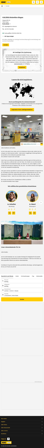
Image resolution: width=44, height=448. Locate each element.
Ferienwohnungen (25, 276)
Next (41, 202)
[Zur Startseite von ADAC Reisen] (6, 2)
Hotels (17, 276)
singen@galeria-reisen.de (10, 26)
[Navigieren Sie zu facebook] (8, 439)
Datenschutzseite (18, 64)
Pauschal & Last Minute (7, 276)
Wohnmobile (39, 276)
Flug (33, 276)
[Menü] (41, 2)
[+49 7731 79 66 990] (33, 2)
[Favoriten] (37, 2)
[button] (22, 418)
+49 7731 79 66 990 (9, 29)
